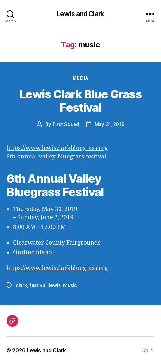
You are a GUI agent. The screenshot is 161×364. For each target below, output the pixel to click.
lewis (55, 285)
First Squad (66, 124)
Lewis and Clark (80, 13)
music (70, 285)
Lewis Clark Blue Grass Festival (80, 101)
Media (81, 78)
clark (21, 285)
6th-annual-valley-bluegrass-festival (56, 156)
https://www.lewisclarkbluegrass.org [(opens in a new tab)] (57, 148)
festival (38, 285)
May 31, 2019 (109, 124)
